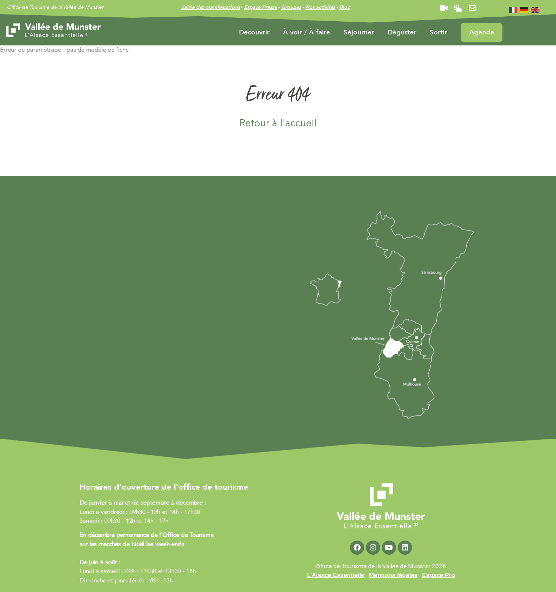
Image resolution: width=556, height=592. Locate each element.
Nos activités (320, 7)
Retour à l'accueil (278, 123)
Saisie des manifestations (210, 7)
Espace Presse (260, 7)
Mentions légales (393, 575)
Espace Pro (438, 575)
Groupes (291, 7)
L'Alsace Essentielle (336, 575)
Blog (344, 7)
